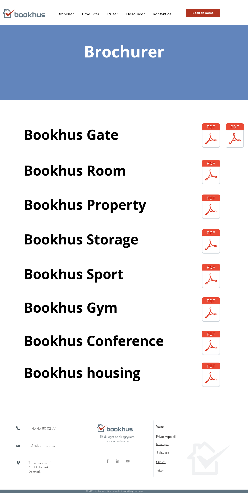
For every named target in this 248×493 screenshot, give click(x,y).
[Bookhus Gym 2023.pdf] (211, 310)
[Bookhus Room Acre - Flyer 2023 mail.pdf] (211, 173)
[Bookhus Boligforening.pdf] (211, 375)
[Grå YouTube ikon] (127, 461)
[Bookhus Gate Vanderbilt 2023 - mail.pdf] (211, 136)
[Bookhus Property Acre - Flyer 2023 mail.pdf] (211, 207)
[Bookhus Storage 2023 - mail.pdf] (211, 242)
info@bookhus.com (42, 446)
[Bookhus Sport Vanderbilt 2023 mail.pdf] (211, 277)
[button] (65, 14)
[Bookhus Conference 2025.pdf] (211, 343)
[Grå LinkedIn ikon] (117, 461)
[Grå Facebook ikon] (107, 461)
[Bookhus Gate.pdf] (234, 136)
